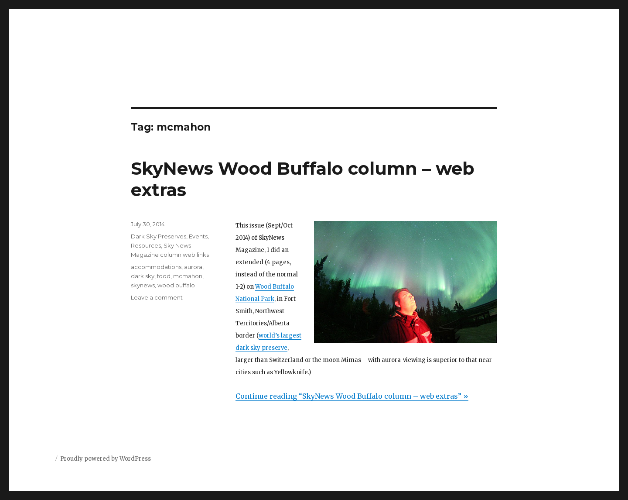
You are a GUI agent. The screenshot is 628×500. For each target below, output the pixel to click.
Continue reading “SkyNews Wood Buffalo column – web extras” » (352, 396)
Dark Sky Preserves (158, 236)
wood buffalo (176, 285)
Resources (146, 245)
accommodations (156, 266)
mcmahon (187, 275)
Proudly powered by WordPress (105, 458)
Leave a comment (157, 297)
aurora (193, 266)
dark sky (142, 275)
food (164, 275)
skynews (143, 285)
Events (198, 236)
